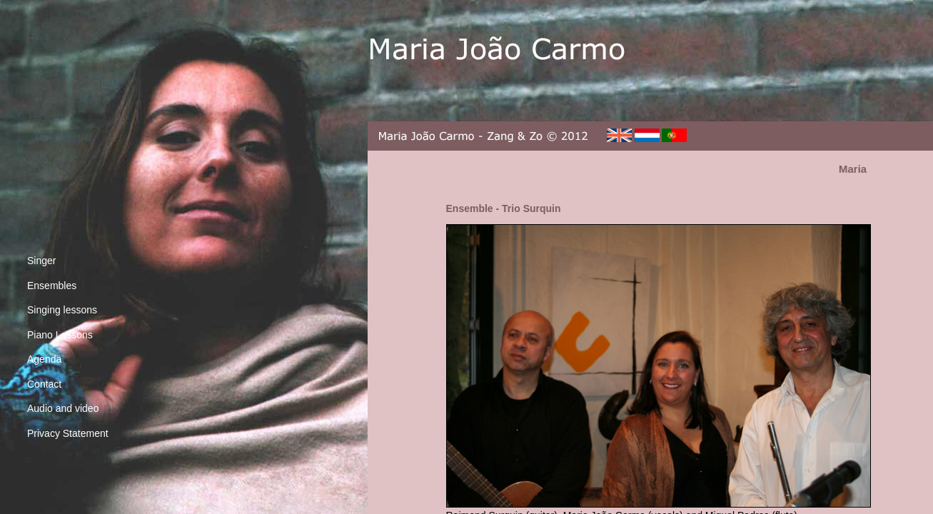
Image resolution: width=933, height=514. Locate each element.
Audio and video (63, 408)
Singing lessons (62, 310)
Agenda (44, 359)
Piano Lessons (60, 335)
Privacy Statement (68, 433)
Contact (44, 384)
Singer (41, 260)
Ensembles (51, 285)
